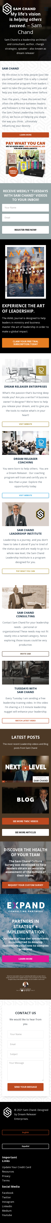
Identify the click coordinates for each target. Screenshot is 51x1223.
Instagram (8, 1201)
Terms (6, 1180)
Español (25, 1146)
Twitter (6, 1197)
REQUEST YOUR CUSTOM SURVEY (25, 885)
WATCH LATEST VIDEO (25, 720)
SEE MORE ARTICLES (25, 832)
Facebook (7, 1192)
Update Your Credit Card (16, 1167)
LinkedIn (7, 1206)
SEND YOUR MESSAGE (25, 1086)
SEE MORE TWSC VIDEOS (25, 821)
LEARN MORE (25, 135)
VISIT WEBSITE (25, 424)
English (25, 1132)
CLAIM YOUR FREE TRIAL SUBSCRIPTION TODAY (25, 343)
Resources (8, 1171)
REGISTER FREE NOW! (25, 229)
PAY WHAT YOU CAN (25, 571)
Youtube (7, 1215)
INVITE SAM (25, 654)
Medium (7, 1210)
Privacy (6, 1176)
